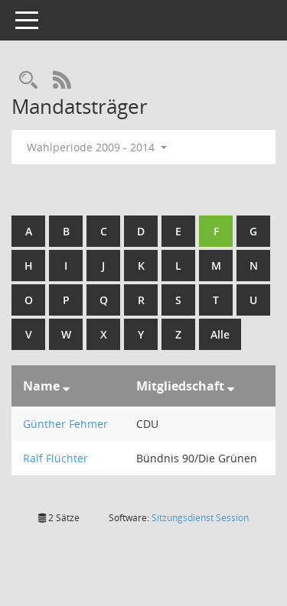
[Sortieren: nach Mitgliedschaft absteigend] (230, 386)
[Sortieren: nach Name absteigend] (66, 386)
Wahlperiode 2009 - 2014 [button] (97, 147)
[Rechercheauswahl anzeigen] (28, 80)
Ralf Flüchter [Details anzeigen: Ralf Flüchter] (55, 458)
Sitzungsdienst (200, 517)
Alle (220, 334)
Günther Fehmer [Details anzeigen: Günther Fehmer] (65, 423)
